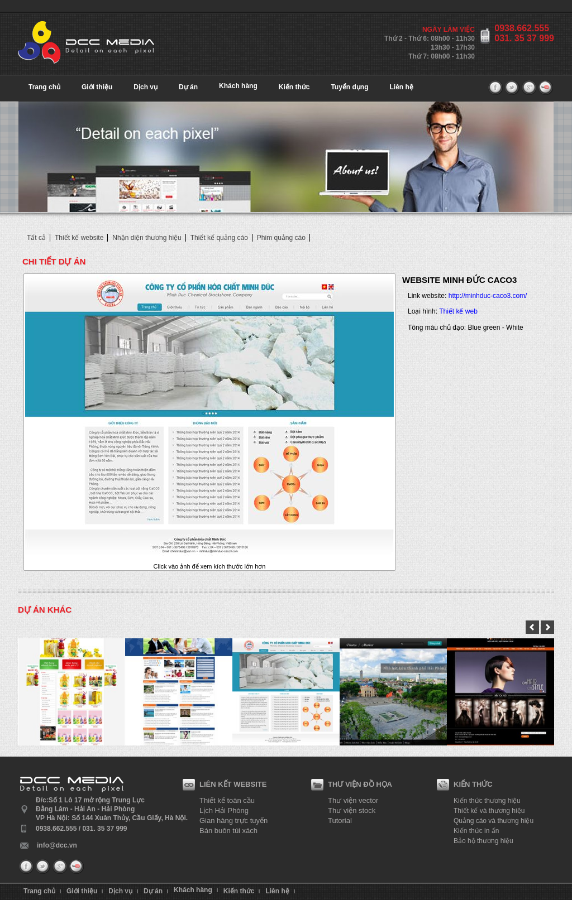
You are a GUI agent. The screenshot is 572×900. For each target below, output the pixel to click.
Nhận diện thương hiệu (146, 238)
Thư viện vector (353, 800)
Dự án (188, 87)
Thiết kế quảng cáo (219, 238)
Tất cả (36, 238)
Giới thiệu (97, 87)
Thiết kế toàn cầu (227, 800)
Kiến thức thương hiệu (487, 801)
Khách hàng (238, 86)
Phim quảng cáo (281, 238)
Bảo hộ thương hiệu (483, 841)
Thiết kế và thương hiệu (489, 811)
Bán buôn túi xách (228, 830)
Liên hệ (401, 87)
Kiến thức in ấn (476, 831)
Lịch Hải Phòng (224, 810)
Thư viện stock (351, 810)
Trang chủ (44, 87)
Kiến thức (294, 87)
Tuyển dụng (349, 87)
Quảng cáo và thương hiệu (493, 821)
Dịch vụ (146, 87)
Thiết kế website (79, 238)
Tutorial (340, 820)
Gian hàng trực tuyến (233, 820)
